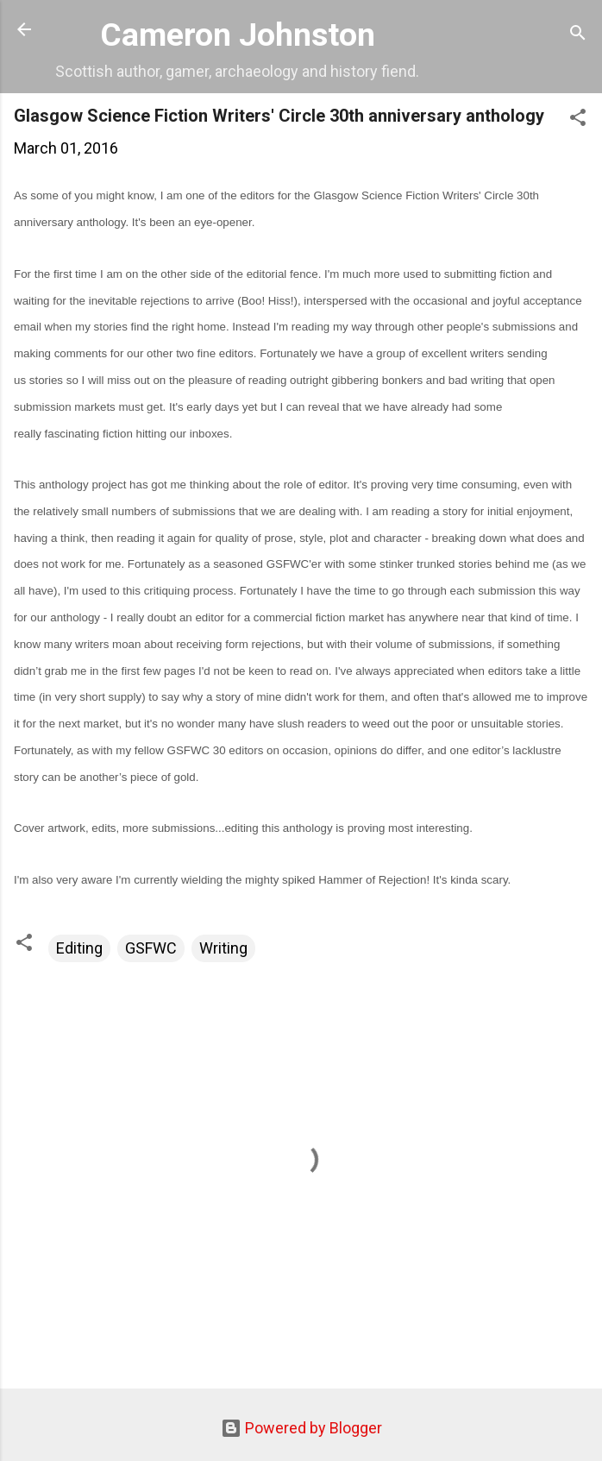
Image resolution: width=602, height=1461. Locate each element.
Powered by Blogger (301, 1428)
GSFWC (151, 948)
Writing (223, 948)
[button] (578, 120)
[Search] (578, 35)
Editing (79, 948)
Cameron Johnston (237, 35)
